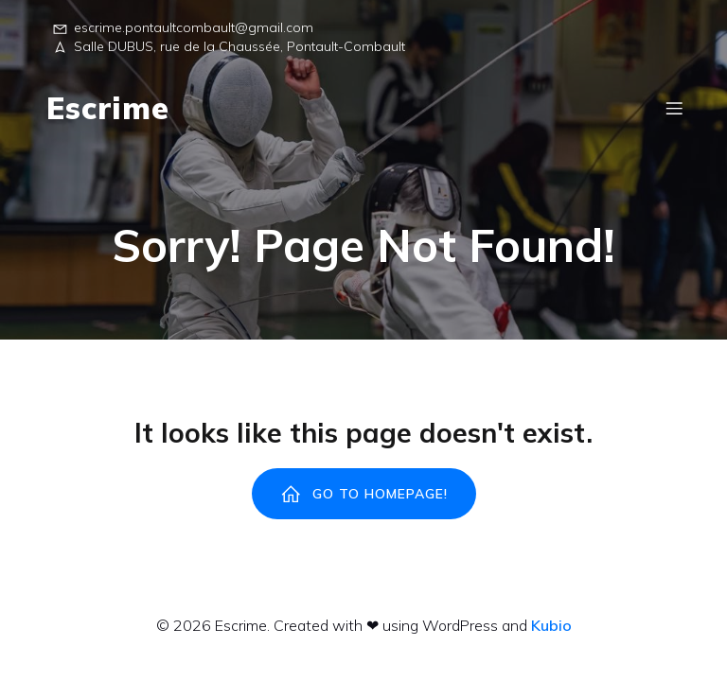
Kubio (551, 625)
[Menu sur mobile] (674, 108)
